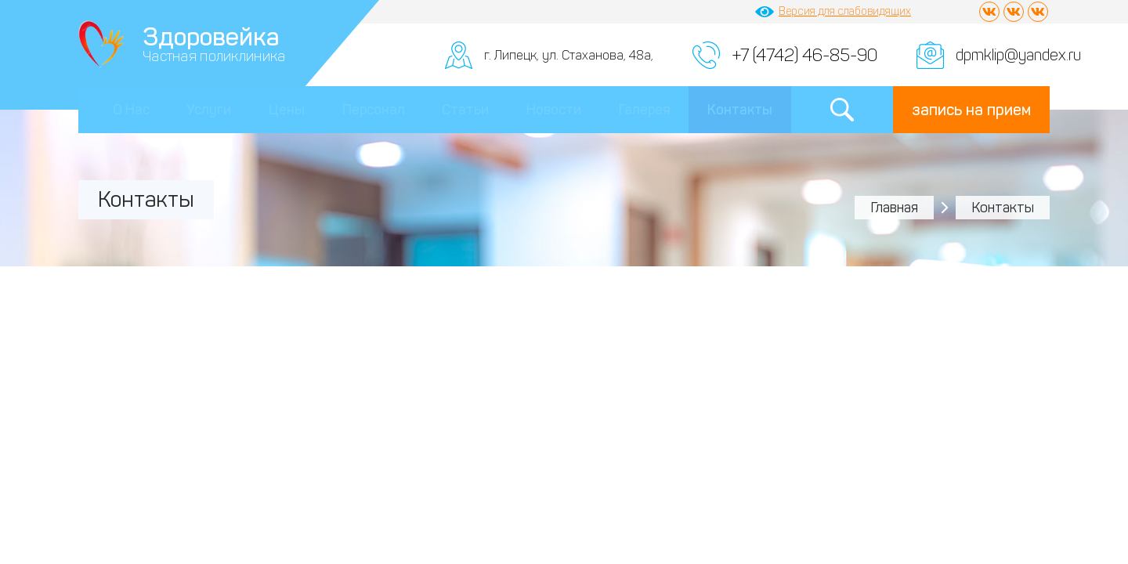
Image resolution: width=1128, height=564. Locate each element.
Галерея (645, 109)
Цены (287, 109)
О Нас (131, 109)
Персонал (373, 109)
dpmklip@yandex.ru (1018, 54)
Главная (894, 207)
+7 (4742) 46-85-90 (804, 55)
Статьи (465, 109)
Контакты (739, 109)
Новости (553, 109)
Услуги (208, 109)
